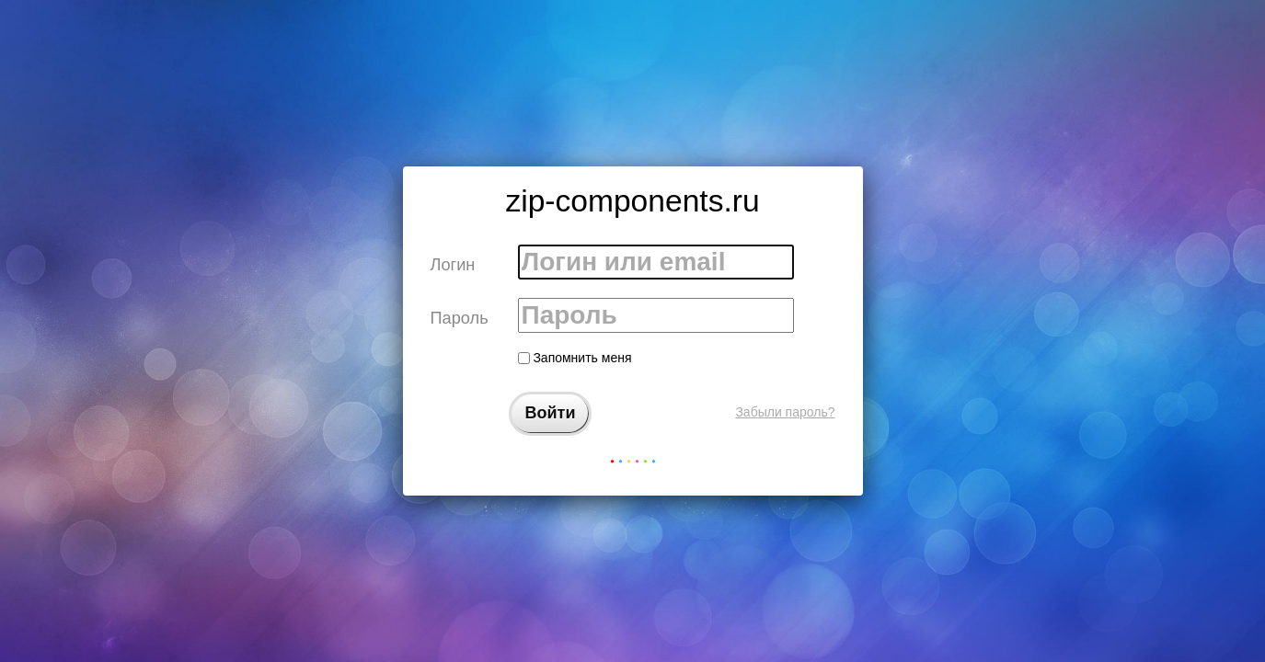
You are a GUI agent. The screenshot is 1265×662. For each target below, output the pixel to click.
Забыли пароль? (784, 411)
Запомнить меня (575, 357)
